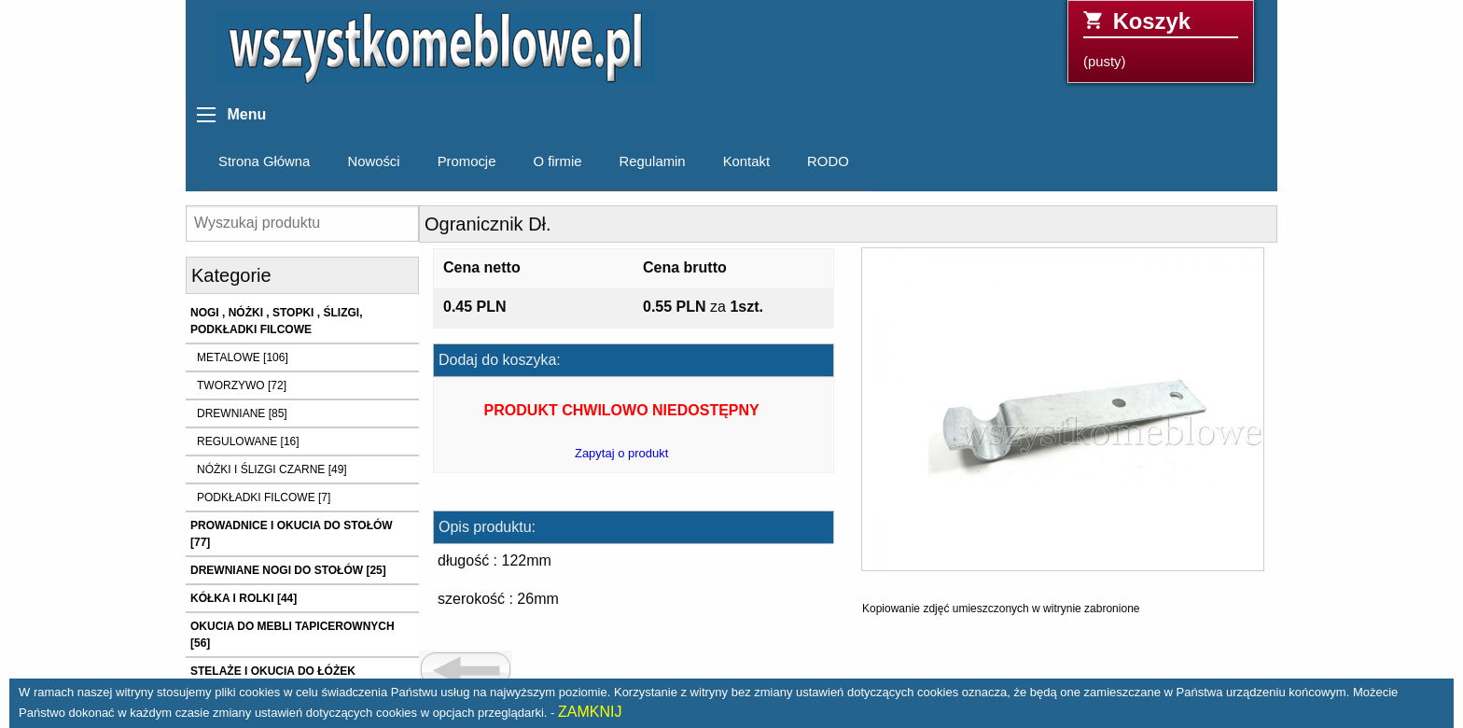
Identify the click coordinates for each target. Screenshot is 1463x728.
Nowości (373, 161)
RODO (828, 161)
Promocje (467, 161)
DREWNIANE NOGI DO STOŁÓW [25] (288, 570)
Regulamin (653, 161)
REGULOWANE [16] (248, 441)
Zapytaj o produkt (621, 453)
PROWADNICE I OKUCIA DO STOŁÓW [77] (291, 534)
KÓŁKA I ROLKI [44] (243, 598)
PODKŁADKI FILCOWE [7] (263, 497)
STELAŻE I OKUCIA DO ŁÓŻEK (272, 671)
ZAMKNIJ (589, 712)
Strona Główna (264, 161)
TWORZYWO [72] (241, 385)
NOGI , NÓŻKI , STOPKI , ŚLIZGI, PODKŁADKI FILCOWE (276, 321)
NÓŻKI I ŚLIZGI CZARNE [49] (272, 469)
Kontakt (746, 161)
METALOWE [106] (242, 357)
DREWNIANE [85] (242, 413)
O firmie (557, 161)
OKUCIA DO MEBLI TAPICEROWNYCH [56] (292, 635)
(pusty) (1160, 38)
